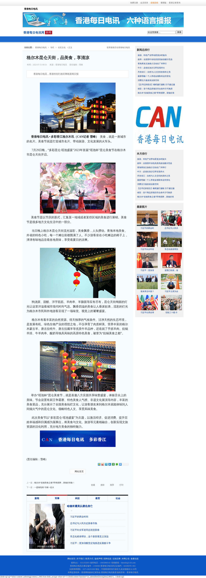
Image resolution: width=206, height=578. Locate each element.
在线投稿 (154, 3)
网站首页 (79, 471)
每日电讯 (33, 32)
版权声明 (98, 559)
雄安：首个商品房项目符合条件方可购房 (155, 89)
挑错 (102, 485)
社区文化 (62, 47)
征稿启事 (117, 559)
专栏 (52, 47)
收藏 (93, 485)
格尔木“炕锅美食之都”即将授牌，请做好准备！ (54, 483)
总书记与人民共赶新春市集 (83, 523)
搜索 (179, 32)
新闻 (48, 32)
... (71, 510)
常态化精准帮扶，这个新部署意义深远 (89, 536)
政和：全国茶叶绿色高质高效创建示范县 (155, 59)
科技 (77, 498)
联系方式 (89, 559)
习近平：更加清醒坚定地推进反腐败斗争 (90, 543)
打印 (121, 485)
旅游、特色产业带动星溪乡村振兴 (152, 55)
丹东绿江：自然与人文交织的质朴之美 (154, 72)
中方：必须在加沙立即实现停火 (151, 68)
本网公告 (126, 559)
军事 (57, 498)
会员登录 (144, 3)
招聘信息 (107, 559)
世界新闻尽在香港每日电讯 (118, 47)
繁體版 (163, 3)
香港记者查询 (174, 3)
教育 (97, 498)
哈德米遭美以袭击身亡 (80, 506)
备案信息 (135, 559)
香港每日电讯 (41, 47)
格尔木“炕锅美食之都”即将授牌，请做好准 (156, 93)
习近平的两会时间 (79, 517)
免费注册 (134, 3)
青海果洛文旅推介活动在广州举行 (152, 63)
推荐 (112, 485)
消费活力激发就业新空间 (148, 80)
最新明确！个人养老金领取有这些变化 (154, 76)
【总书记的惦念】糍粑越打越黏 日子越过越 (156, 84)
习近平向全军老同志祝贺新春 (84, 530)
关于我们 (80, 559)
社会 (118, 498)
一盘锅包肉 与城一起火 (44, 487)
